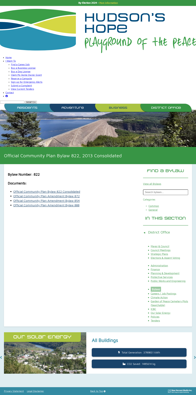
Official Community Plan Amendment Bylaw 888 (46, 205)
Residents (27, 107)
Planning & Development (165, 273)
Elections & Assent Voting (165, 257)
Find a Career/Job (20, 64)
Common (154, 205)
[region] (98, 357)
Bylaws (156, 289)
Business (118, 107)
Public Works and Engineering (168, 280)
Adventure (73, 107)
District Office (166, 107)
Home (8, 57)
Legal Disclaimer (35, 391)
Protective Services (162, 277)
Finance (155, 269)
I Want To (10, 61)
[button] (98, 353)
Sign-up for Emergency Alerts (26, 82)
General (153, 209)
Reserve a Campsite (21, 78)
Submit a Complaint (21, 85)
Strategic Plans (159, 253)
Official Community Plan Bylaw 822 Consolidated (46, 191)
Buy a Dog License (20, 71)
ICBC (153, 309)
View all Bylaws (152, 183)
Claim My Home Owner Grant (26, 75)
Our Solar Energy (160, 312)
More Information (108, 3)
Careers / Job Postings (163, 293)
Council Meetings (160, 250)
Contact (9, 92)
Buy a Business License (23, 68)
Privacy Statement (14, 391)
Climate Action (159, 297)
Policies (155, 316)
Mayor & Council (160, 246)
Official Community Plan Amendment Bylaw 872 (46, 196)
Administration (159, 265)
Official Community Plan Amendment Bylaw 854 (46, 200)
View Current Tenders (22, 89)
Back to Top (96, 391)
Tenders (155, 320)
